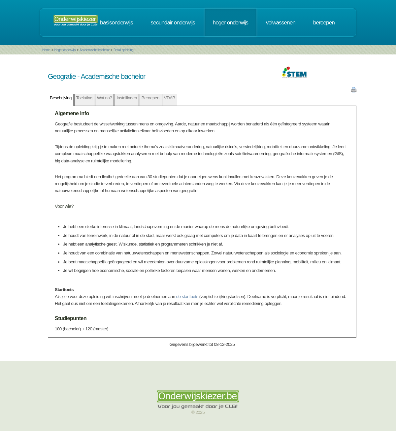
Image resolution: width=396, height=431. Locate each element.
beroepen (324, 22)
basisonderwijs (116, 22)
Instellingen (126, 97)
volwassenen (280, 22)
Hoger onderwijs (65, 50)
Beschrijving (61, 97)
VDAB (169, 97)
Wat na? (104, 97)
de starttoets (187, 296)
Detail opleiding (123, 50)
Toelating (84, 97)
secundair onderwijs (173, 22)
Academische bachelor (95, 50)
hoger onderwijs (230, 22)
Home (46, 50)
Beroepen (150, 97)
